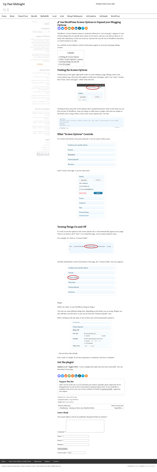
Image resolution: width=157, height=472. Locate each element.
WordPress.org (46, 149)
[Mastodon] (59, 28)
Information (91, 16)
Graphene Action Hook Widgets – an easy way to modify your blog (41, 113)
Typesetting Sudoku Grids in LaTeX (40, 80)
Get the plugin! (64, 64)
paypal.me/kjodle (106, 389)
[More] (86, 28)
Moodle (34, 16)
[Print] (72, 28)
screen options (69, 402)
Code (62, 16)
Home (4, 16)
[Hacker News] (82, 28)
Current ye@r (62, 455)
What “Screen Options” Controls (70, 59)
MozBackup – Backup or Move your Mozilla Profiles (77, 408)
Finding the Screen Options (68, 57)
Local (54, 16)
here (71, 369)
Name (60, 439)
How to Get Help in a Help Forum (20, 464)
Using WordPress (73, 399)
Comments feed (46, 147)
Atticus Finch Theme (149, 468)
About (12, 16)
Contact (56, 464)
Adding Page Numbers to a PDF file (40, 95)
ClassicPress (23, 16)
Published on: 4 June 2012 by (66, 397)
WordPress (115, 16)
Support (47, 464)
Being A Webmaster (75, 16)
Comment (61, 434)
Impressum (37, 464)
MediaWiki (45, 16)
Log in (48, 143)
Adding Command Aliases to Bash (41, 104)
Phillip (34, 112)
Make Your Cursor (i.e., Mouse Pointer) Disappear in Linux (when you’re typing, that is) (41, 88)
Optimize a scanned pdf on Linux (41, 101)
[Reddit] (65, 28)
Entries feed (47, 145)
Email (60, 443)
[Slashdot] (79, 28)
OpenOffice (118, 408)
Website (60, 447)
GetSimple (103, 16)
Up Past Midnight (14, 4)
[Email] (69, 28)
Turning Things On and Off (68, 62)
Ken (76, 397)
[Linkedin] (76, 28)
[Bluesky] (62, 28)
